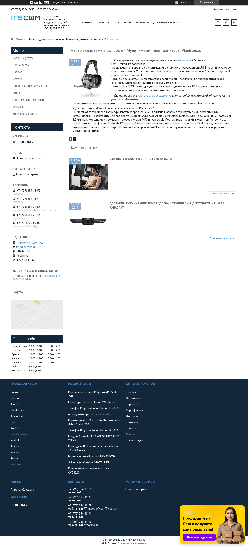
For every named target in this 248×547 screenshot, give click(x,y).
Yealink (15, 440)
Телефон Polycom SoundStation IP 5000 (93, 430)
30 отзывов (186, 2)
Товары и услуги (108, 22)
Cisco (14, 422)
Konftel (15, 428)
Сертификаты (134, 410)
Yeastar (15, 452)
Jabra (14, 392)
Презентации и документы (30, 85)
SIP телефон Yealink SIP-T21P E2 (88, 462)
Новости (18, 71)
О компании (133, 398)
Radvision (16, 464)
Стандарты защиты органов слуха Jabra (140, 158)
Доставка (132, 416)
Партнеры (132, 404)
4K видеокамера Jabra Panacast (88, 414)
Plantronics (17, 410)
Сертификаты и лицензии (29, 99)
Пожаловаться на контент (132, 543)
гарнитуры (185, 60)
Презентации (134, 440)
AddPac (15, 446)
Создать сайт (58, 2)
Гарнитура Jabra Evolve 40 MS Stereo (91, 402)
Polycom (16, 398)
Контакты (142, 22)
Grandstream (19, 434)
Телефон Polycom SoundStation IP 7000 (93, 408)
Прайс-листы (21, 64)
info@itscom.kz (25, 246)
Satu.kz (141, 539)
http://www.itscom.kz (30, 242)
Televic (15, 458)
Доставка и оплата (166, 22)
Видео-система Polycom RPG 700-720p (92, 456)
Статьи (20, 39)
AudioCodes (18, 416)
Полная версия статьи (222, 193)
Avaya (14, 404)
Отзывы (18, 106)
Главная (86, 22)
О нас (128, 22)
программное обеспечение (154, 95)
